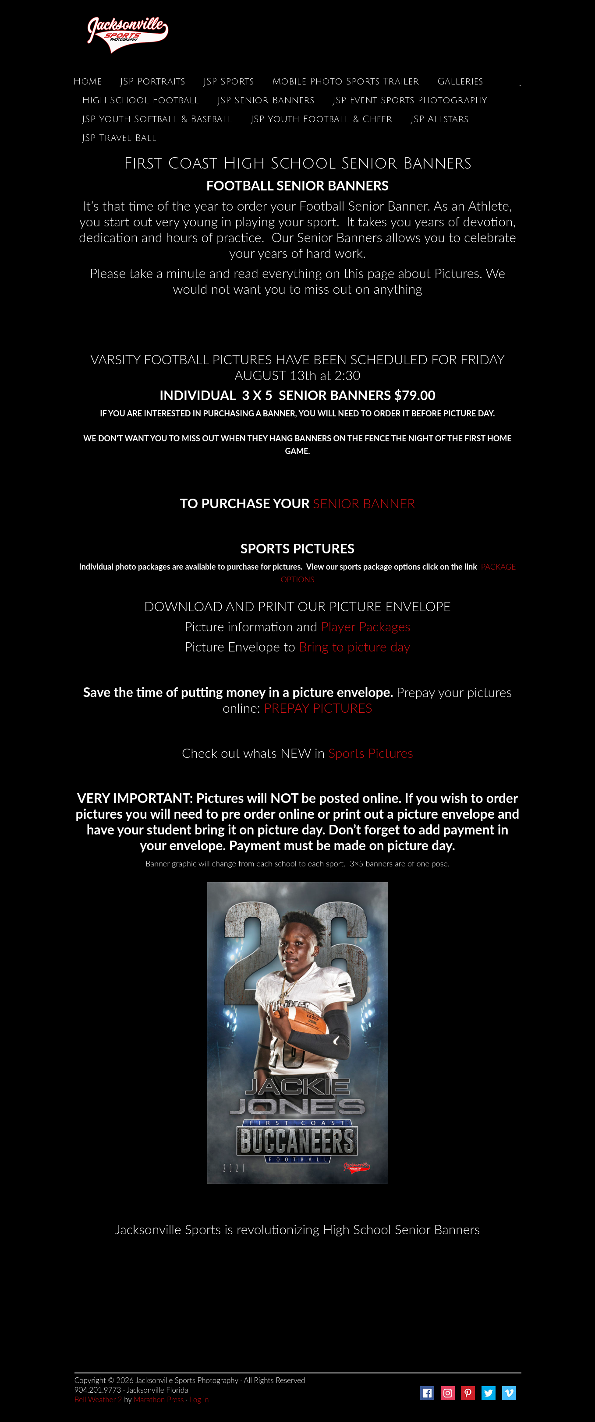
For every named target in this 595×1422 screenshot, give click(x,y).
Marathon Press (159, 1399)
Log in (199, 1399)
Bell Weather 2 (98, 1399)
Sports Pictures (370, 752)
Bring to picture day (354, 646)
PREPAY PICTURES (318, 707)
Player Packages (366, 626)
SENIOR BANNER (364, 503)
